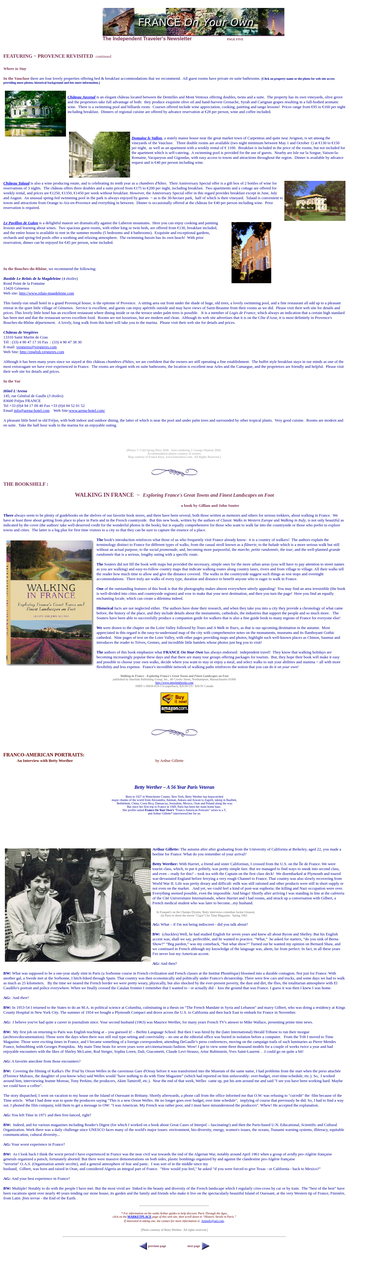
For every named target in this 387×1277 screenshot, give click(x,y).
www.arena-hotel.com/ (87, 410)
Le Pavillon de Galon (20, 223)
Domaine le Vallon (147, 138)
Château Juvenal (81, 97)
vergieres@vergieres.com (36, 347)
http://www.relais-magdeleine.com (46, 293)
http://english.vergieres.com (42, 351)
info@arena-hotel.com (31, 410)
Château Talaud (16, 183)
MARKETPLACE (139, 1216)
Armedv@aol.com (212, 1221)
